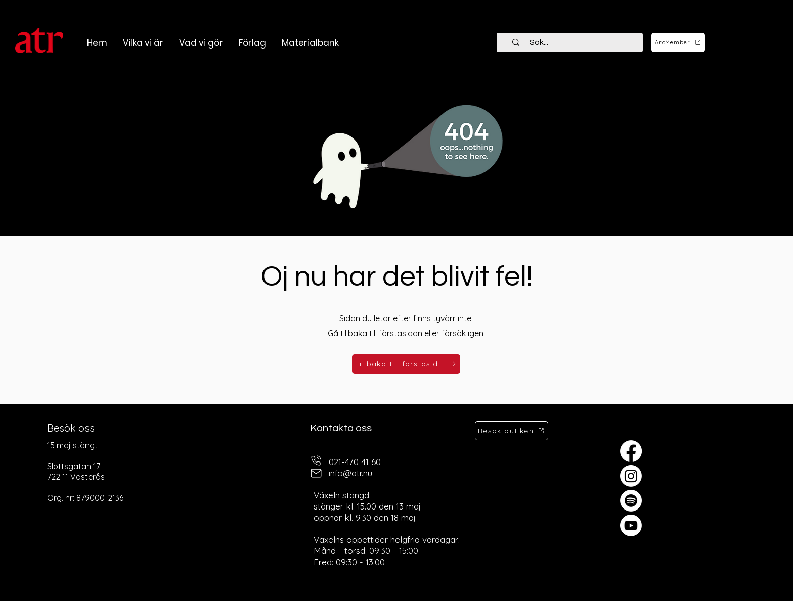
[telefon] (316, 461)
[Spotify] (631, 501)
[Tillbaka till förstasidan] (406, 364)
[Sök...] (576, 42)
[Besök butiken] (511, 430)
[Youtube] (631, 525)
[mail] (316, 473)
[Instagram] (631, 476)
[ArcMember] (678, 42)
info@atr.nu (350, 473)
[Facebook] (631, 451)
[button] (201, 43)
